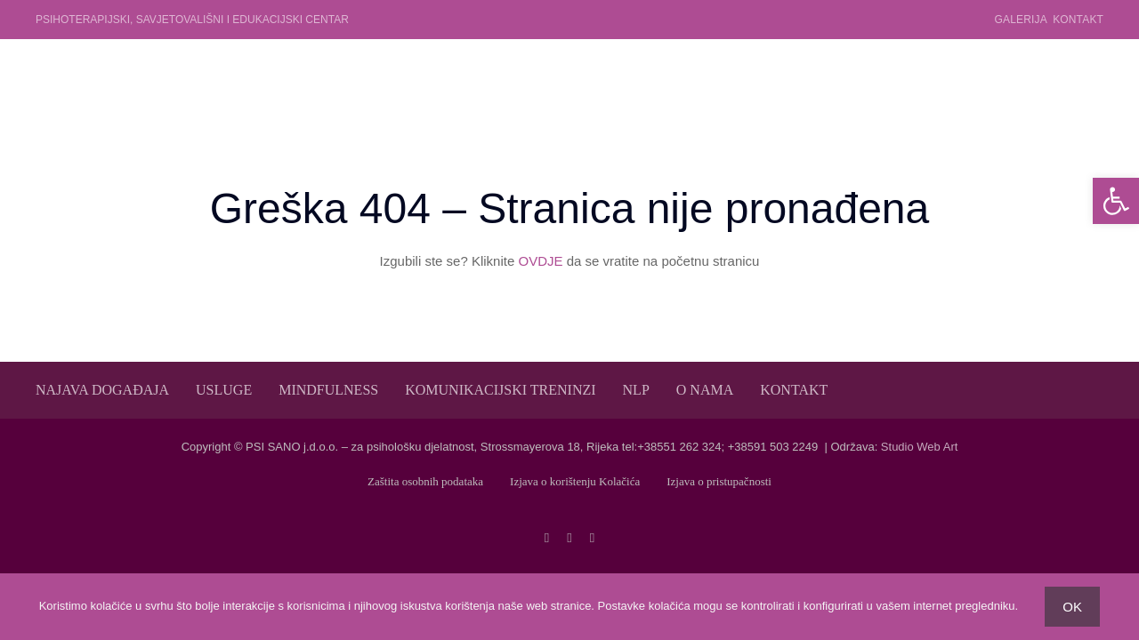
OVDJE (540, 260)
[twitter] (569, 538)
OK (1072, 606)
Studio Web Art (919, 446)
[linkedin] (592, 538)
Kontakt (1078, 19)
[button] (1116, 201)
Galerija (1021, 19)
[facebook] (547, 538)
